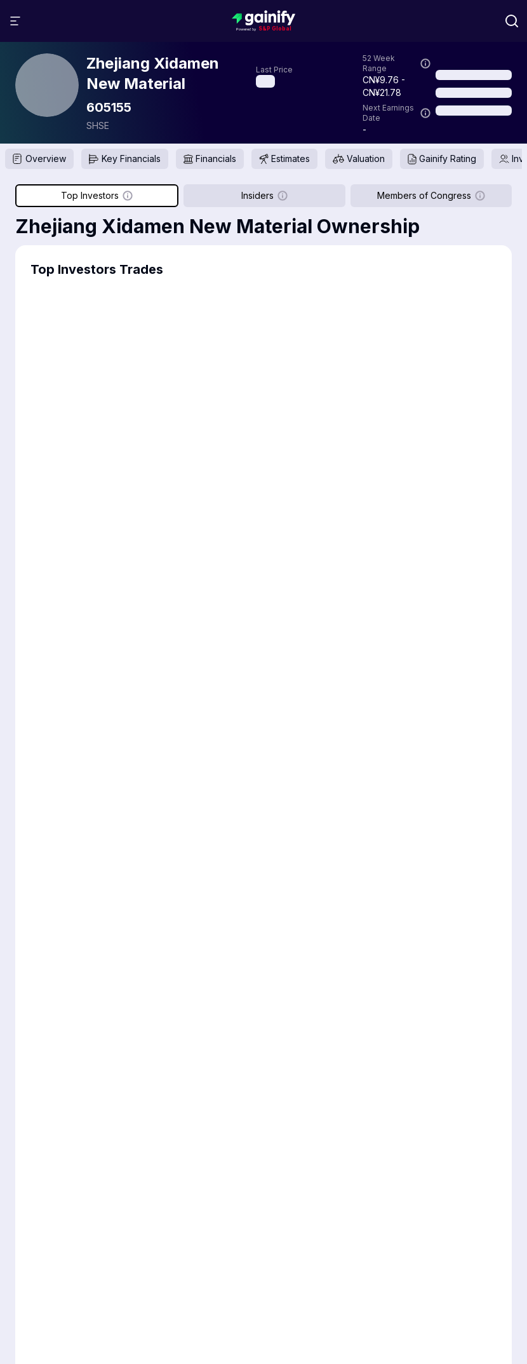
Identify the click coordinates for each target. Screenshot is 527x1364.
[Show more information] (425, 63)
